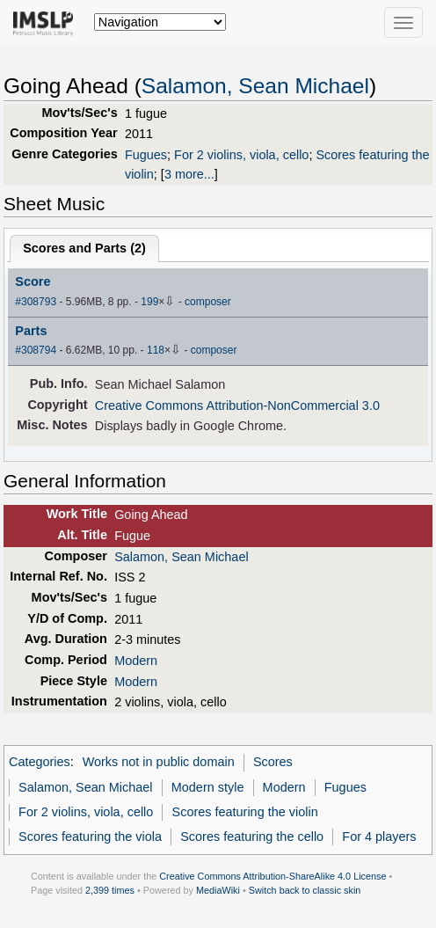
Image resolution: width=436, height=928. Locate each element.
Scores (273, 762)
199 (149, 302)
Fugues (146, 155)
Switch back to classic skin (305, 890)
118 (155, 350)
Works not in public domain (159, 762)
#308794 (35, 350)
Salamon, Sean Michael (255, 86)
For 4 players (379, 836)
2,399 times (109, 890)
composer (208, 302)
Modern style (207, 787)
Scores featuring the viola (90, 836)
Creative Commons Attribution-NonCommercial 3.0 (237, 405)
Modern (135, 661)
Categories (39, 762)
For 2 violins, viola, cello (241, 155)
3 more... (189, 174)
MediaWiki (218, 890)
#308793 (35, 302)
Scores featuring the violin (245, 812)
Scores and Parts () (84, 248)
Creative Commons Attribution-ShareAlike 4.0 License (272, 876)
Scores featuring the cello (251, 836)
